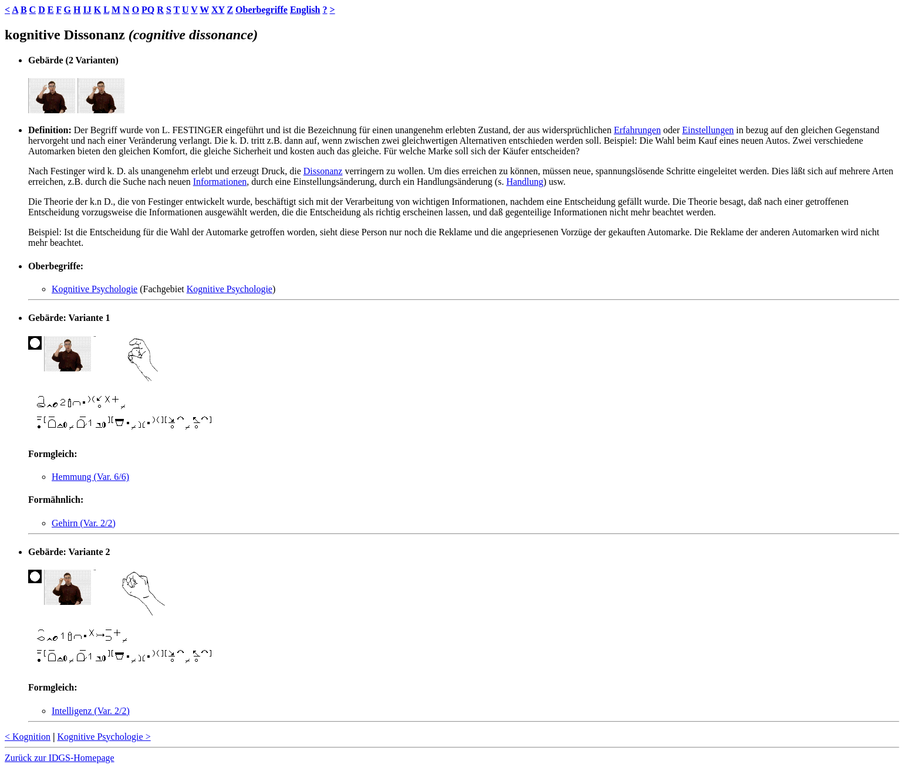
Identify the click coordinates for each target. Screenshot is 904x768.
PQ (147, 10)
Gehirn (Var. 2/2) (84, 523)
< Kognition (27, 737)
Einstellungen (708, 130)
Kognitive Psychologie (94, 289)
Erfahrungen (637, 130)
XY (218, 10)
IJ (87, 10)
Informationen (220, 182)
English (305, 10)
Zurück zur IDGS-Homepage (59, 758)
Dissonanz (323, 171)
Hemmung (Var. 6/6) (90, 477)
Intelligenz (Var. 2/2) (91, 711)
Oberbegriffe (261, 10)
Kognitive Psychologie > (103, 737)
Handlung (524, 182)
